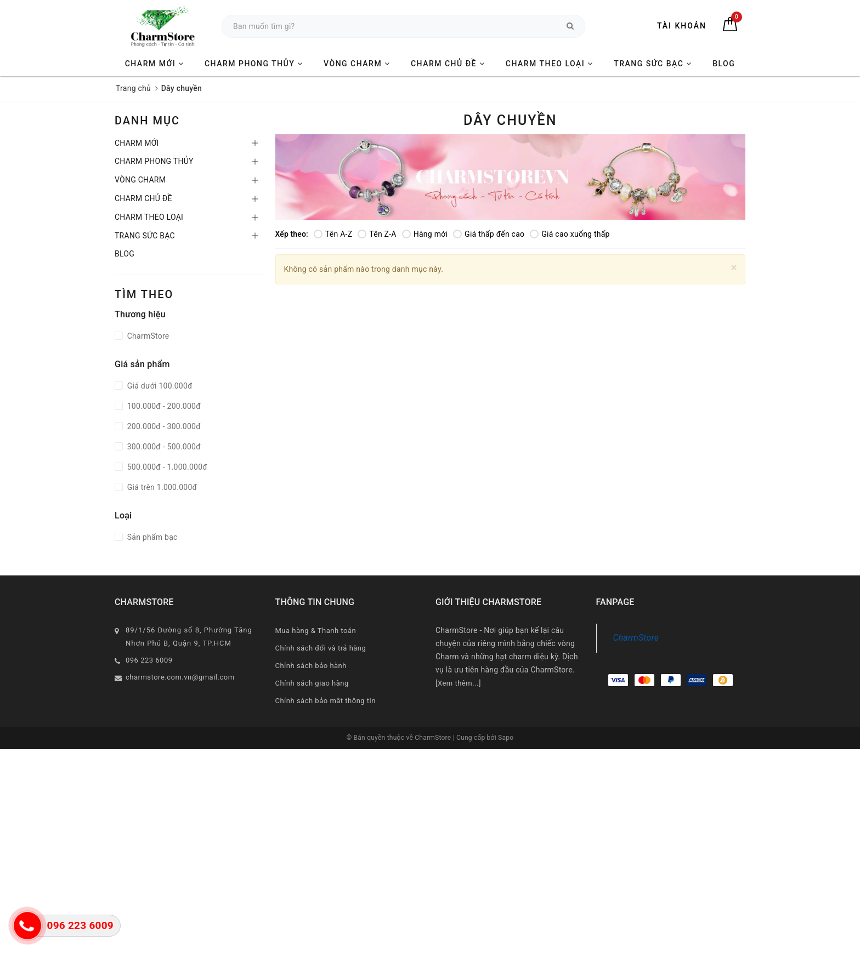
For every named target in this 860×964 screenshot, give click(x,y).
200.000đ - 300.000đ (163, 426)
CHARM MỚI (154, 63)
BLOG (723, 63)
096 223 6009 (149, 660)
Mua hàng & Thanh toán (316, 630)
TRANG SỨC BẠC (653, 63)
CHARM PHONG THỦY (254, 63)
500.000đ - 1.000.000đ (166, 467)
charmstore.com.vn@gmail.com (180, 677)
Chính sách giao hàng (312, 683)
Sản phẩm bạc (151, 537)
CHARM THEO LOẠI (549, 63)
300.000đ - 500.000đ (163, 446)
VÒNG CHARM (357, 63)
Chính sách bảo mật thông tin (325, 701)
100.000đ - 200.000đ (163, 406)
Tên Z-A (377, 234)
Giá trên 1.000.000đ (161, 487)
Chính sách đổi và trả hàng (320, 648)
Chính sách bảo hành (311, 665)
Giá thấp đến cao (488, 234)
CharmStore (147, 336)
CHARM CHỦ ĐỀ (448, 63)
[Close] (734, 267)
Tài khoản (681, 25)
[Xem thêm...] (458, 683)
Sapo (505, 737)
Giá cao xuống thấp (569, 234)
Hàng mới (425, 234)
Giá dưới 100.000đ (159, 385)
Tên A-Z (333, 234)
